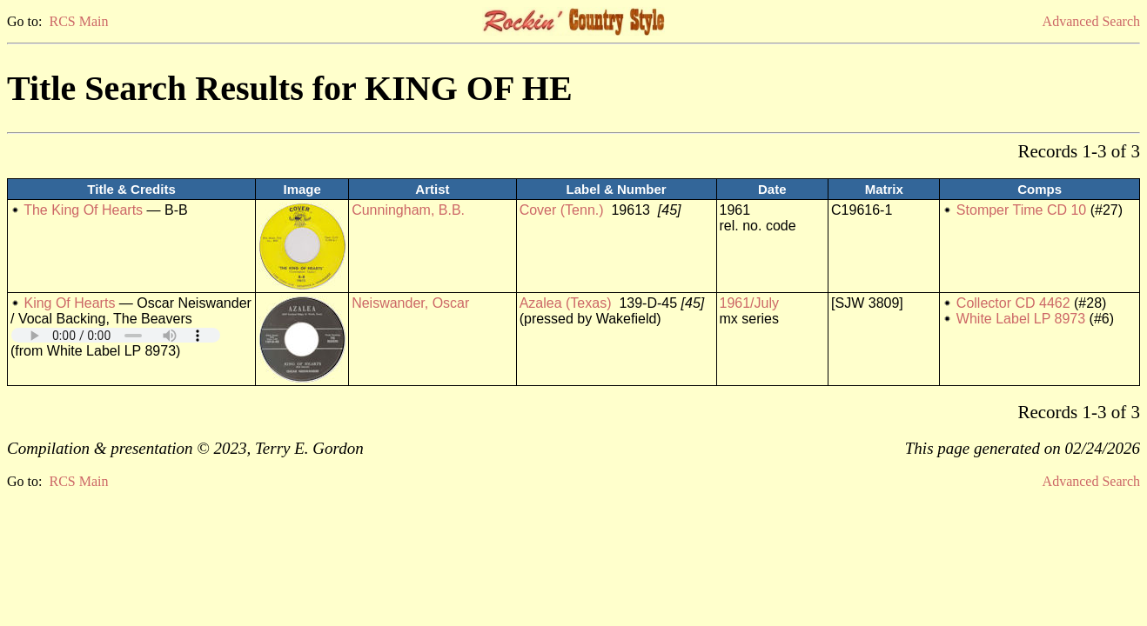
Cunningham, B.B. (408, 210)
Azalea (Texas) (566, 303)
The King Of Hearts (83, 210)
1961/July (750, 303)
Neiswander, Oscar (410, 303)
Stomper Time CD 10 (1021, 210)
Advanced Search (1091, 21)
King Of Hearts (69, 303)
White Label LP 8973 (1020, 318)
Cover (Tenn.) (562, 210)
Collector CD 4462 (1013, 303)
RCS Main (78, 21)
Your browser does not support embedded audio (115, 335)
